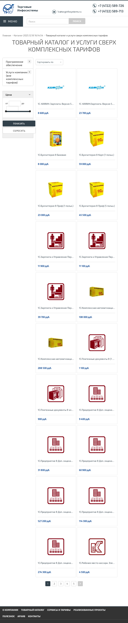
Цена (19, 95)
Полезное (8, 616)
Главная (6, 35)
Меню (12, 21)
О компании (10, 609)
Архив (21, 616)
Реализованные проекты (90, 609)
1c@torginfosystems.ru (70, 11)
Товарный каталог (32, 609)
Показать (19, 123)
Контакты (34, 616)
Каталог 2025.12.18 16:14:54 (28, 35)
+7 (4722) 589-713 (111, 11)
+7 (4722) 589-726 (111, 6)
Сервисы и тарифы (59, 609)
